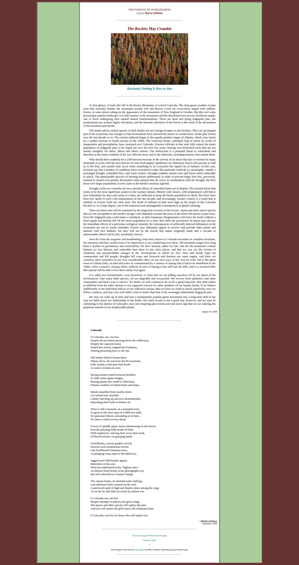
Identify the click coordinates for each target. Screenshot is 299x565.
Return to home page (158, 535)
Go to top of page (139, 535)
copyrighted (140, 549)
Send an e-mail (149, 540)
